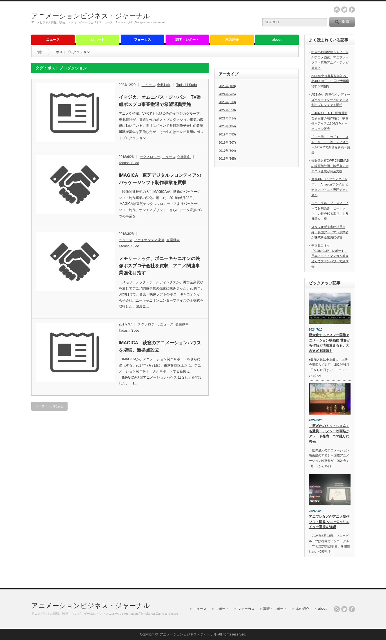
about (277, 40)
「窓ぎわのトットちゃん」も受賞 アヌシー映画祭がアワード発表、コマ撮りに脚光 (329, 434)
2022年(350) (227, 110)
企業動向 (163, 85)
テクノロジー (150, 157)
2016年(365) (227, 158)
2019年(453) (227, 134)
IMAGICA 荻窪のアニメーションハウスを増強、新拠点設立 (160, 346)
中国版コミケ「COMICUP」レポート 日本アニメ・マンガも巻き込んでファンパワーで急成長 (330, 256)
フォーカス (142, 40)
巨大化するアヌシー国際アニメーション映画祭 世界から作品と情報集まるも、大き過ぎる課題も (329, 343)
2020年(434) (227, 126)
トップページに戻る (49, 406)
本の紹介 (232, 40)
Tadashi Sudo (186, 85)
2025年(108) (227, 86)
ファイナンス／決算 (149, 240)
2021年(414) (227, 118)
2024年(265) (227, 94)
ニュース (53, 40)
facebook (352, 9)
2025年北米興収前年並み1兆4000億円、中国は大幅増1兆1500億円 (330, 81)
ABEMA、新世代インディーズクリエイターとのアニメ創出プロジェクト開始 (330, 100)
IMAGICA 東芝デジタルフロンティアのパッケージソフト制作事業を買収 (160, 179)
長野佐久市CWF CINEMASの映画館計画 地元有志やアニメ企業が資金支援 (330, 166)
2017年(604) (227, 150)
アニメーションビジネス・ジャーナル (90, 16)
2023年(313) (227, 102)
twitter (344, 9)
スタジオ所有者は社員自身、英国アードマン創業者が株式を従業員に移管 (330, 232)
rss (337, 9)
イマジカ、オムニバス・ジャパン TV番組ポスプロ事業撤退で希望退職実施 (160, 101)
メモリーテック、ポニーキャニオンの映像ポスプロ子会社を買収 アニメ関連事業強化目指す (159, 265)
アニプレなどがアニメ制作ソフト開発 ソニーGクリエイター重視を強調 (329, 522)
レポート (97, 40)
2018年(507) (227, 142)
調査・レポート (187, 40)
